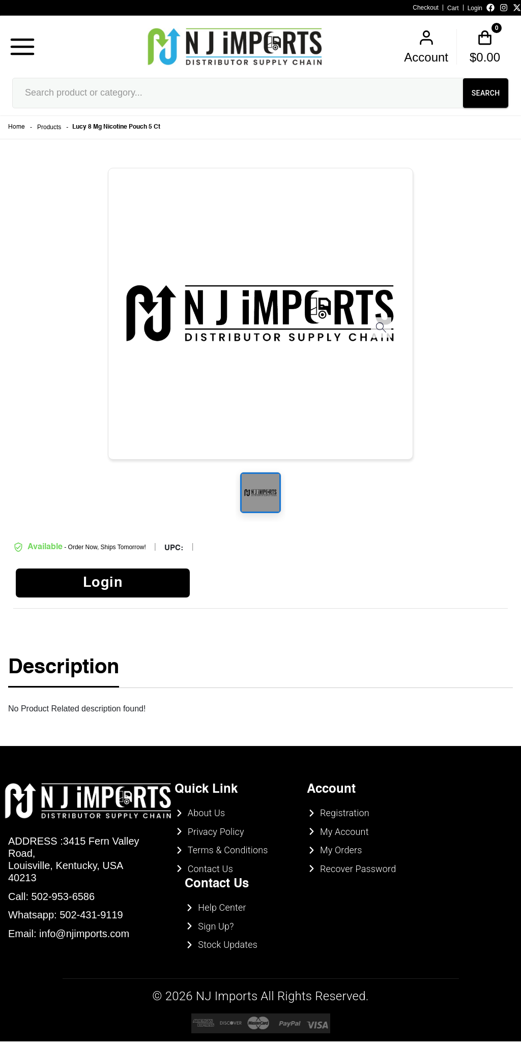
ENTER (205, 590)
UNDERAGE (316, 590)
